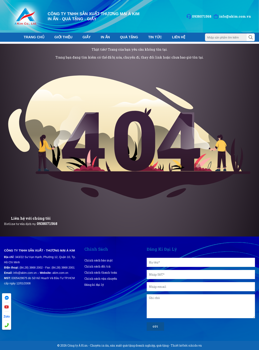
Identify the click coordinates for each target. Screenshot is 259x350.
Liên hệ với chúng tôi (31, 218)
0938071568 (47, 223)
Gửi (155, 326)
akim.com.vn (60, 272)
